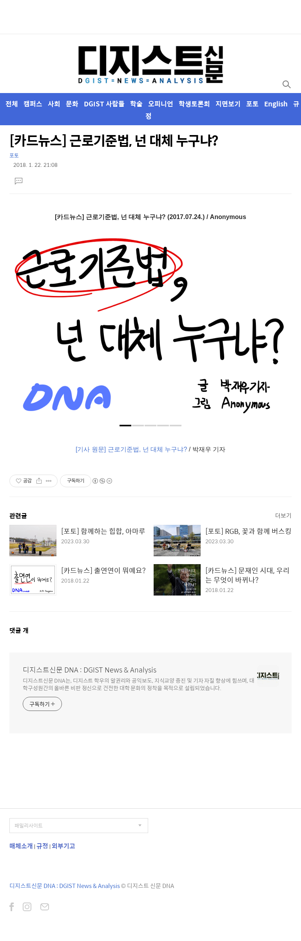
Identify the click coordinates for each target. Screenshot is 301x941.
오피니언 (160, 104)
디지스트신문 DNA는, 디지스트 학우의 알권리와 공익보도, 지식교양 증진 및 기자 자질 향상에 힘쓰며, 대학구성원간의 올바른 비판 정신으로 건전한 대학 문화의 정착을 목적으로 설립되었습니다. (138, 684)
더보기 (283, 515)
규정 (42, 846)
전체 (11, 104)
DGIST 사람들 (104, 104)
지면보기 (228, 104)
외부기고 (63, 846)
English (276, 104)
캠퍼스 (33, 104)
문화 (72, 104)
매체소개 (21, 846)
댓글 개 (19, 630)
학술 (136, 104)
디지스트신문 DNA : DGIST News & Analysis (89, 669)
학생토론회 (194, 104)
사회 (54, 104)
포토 (252, 104)
